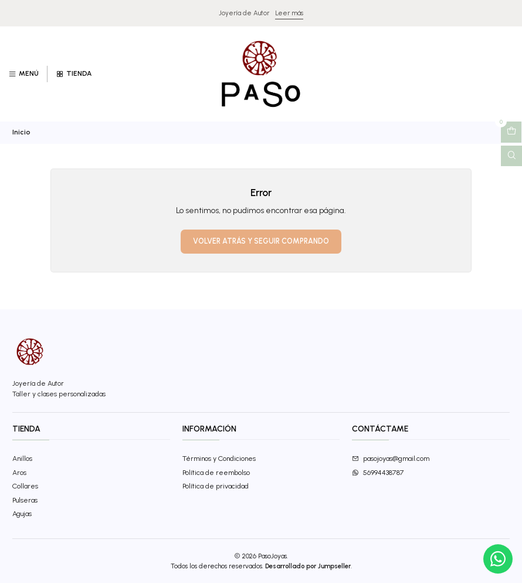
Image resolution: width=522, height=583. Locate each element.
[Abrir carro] (511, 132)
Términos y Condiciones (219, 458)
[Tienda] (73, 74)
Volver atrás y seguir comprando (261, 241)
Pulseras (25, 500)
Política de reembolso (216, 472)
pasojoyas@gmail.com (390, 458)
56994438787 (378, 472)
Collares (25, 485)
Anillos (22, 458)
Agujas (22, 513)
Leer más (289, 13)
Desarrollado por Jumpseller (308, 566)
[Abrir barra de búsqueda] (511, 156)
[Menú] (23, 74)
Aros (19, 472)
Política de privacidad (215, 485)
